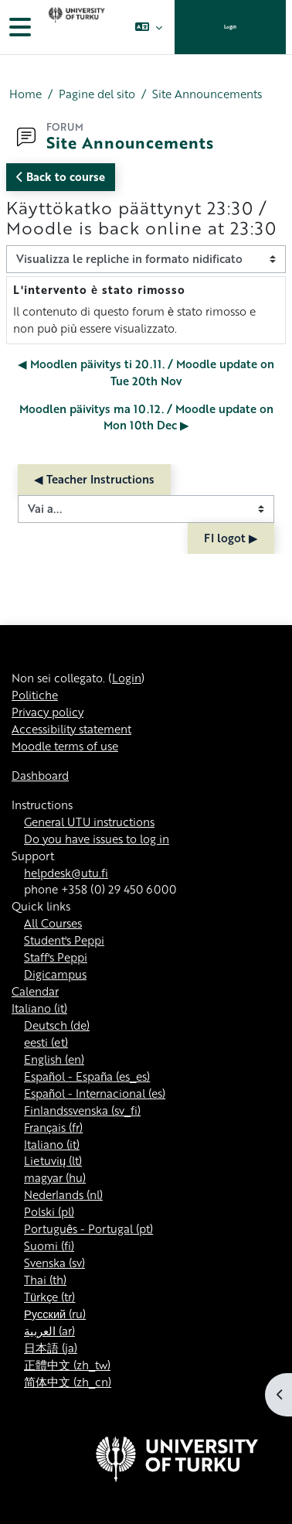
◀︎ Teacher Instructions (94, 478)
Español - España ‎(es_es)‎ (87, 1076)
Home (25, 94)
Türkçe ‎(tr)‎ (49, 1296)
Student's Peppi (64, 939)
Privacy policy (47, 711)
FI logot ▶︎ (231, 537)
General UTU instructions (89, 821)
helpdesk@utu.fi (66, 872)
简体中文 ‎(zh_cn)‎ (67, 1381)
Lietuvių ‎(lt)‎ (53, 1160)
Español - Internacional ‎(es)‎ (94, 1093)
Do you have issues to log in (96, 838)
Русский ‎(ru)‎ (55, 1313)
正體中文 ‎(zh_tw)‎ (67, 1364)
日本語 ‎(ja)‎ (50, 1347)
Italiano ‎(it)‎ (39, 1008)
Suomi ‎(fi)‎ (49, 1245)
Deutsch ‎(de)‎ (57, 1025)
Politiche (35, 694)
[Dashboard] (75, 27)
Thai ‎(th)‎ (45, 1279)
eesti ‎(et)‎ (46, 1042)
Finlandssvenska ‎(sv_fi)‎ (82, 1110)
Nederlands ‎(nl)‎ (63, 1194)
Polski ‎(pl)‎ (49, 1211)
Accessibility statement (71, 728)
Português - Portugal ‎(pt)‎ (88, 1228)
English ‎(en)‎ (54, 1059)
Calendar (35, 990)
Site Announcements (207, 94)
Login (230, 26)
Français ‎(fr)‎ (53, 1127)
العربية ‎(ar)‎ (49, 1330)
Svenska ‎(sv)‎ (54, 1262)
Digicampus (55, 973)
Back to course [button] (60, 176)
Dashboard (40, 775)
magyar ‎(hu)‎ (55, 1177)
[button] (148, 27)
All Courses (53, 922)
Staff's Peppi (55, 956)
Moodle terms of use (65, 745)
